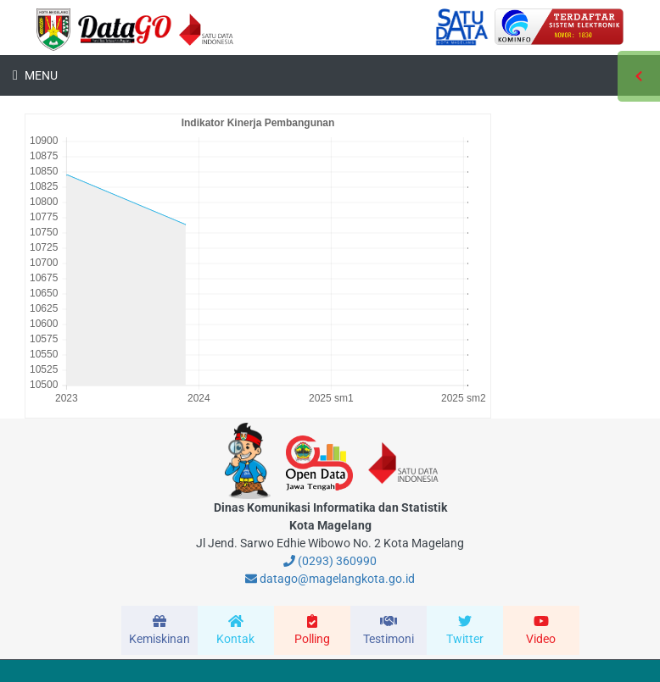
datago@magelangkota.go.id (330, 578)
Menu (40, 75)
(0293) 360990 (330, 561)
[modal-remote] (159, 630)
